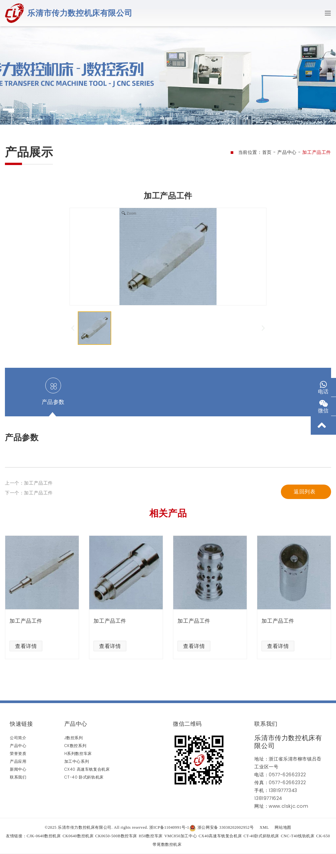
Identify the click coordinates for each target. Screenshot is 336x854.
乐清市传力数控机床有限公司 (79, 13)
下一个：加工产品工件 (29, 521)
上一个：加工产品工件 (29, 511)
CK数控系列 (75, 745)
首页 (267, 152)
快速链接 (21, 724)
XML (264, 827)
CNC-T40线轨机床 (298, 836)
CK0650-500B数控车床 (116, 836)
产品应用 (18, 761)
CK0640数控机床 (78, 836)
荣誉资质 (18, 753)
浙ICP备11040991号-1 (169, 827)
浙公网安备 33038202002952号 (221, 827)
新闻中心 (18, 769)
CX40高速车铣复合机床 (220, 836)
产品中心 (286, 152)
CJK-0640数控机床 (44, 836)
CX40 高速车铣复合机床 (87, 769)
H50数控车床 (151, 836)
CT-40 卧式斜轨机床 (84, 777)
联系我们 (18, 777)
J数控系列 (73, 737)
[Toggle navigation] (326, 13)
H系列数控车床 (78, 753)
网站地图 (283, 827)
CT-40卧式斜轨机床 (261, 836)
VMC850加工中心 (180, 836)
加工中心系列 (76, 761)
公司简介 (18, 737)
